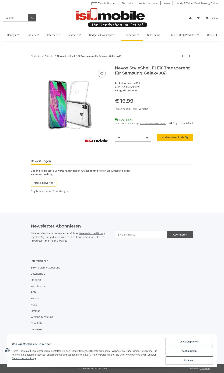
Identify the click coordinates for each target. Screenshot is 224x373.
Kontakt (35, 298)
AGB (33, 292)
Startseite (127, 3)
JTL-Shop (206, 368)
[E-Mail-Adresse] (141, 234)
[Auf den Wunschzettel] (102, 73)
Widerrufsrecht (40, 335)
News (166, 3)
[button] (190, 18)
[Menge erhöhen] (147, 137)
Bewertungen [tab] (41, 161)
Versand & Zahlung (42, 317)
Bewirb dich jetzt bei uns (45, 267)
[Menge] (133, 137)
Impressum (37, 329)
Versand (143, 108)
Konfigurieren (188, 351)
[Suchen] (16, 17)
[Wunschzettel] (198, 18)
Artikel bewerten (44, 182)
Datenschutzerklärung (92, 233)
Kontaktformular (148, 3)
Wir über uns (38, 286)
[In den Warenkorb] (175, 137)
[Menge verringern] (119, 137)
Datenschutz (38, 273)
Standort (36, 280)
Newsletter (37, 323)
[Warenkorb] (211, 18)
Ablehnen (188, 360)
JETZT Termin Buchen (103, 3)
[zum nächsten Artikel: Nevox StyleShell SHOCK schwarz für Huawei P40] (189, 56)
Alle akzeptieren (188, 342)
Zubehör (133, 90)
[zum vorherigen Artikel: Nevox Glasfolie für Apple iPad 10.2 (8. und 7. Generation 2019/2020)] (182, 56)
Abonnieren (180, 234)
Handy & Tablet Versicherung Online (197, 3)
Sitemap (35, 310)
